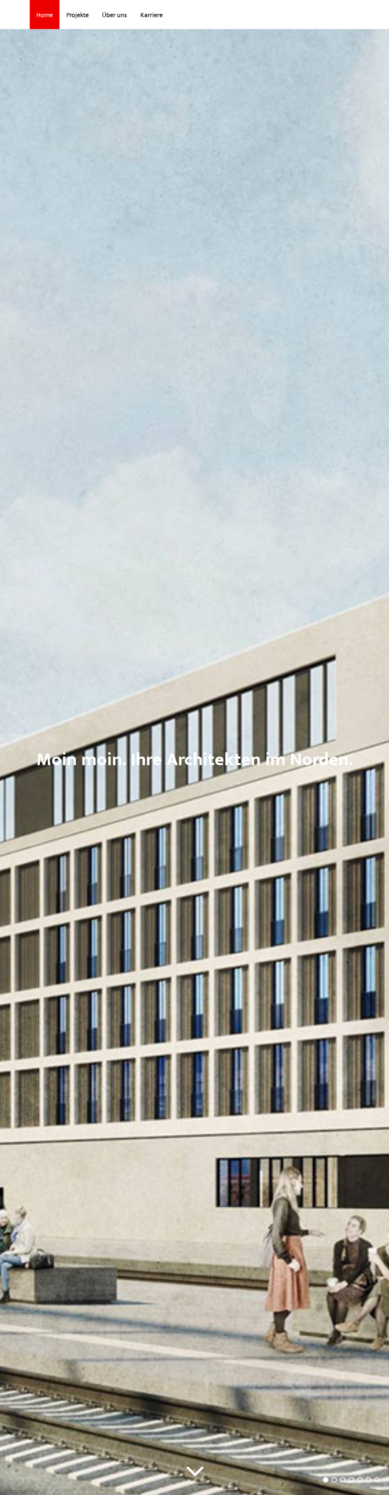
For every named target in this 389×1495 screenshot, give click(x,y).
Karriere (151, 15)
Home (44, 15)
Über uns (114, 15)
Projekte (77, 15)
